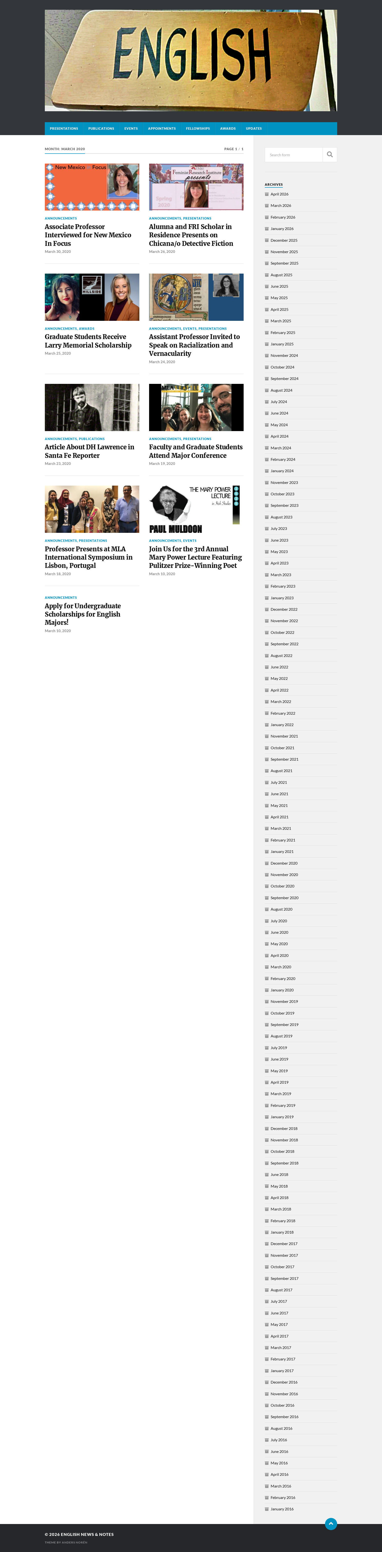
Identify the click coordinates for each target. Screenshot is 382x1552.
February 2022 (283, 713)
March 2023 (281, 574)
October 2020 (282, 886)
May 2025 (279, 297)
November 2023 (284, 482)
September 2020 (284, 897)
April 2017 (279, 1336)
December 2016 (284, 1382)
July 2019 (279, 1047)
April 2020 (279, 955)
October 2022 (282, 632)
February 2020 (283, 978)
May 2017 (279, 1324)
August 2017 (281, 1289)
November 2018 (284, 1139)
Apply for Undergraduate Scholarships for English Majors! (83, 614)
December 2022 (284, 609)
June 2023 (279, 540)
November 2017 (284, 1255)
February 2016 (283, 1497)
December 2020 (284, 863)
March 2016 (281, 1486)
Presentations (64, 128)
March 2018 (281, 1209)
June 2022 (279, 667)
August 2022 (281, 655)
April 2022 (279, 690)
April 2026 (279, 194)
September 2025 (284, 263)
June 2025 (279, 286)
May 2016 (279, 1462)
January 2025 (282, 344)
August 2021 (281, 770)
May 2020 (279, 943)
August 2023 (281, 517)
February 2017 (283, 1359)
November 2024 (284, 355)
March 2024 (281, 447)
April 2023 (279, 563)
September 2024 (284, 378)
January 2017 (282, 1370)
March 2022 (281, 701)
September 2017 (284, 1278)
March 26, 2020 (162, 251)
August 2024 (281, 390)
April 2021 (279, 816)
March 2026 (281, 205)
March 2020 (281, 966)
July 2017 (279, 1301)
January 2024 (282, 470)
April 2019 (279, 1082)
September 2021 (284, 759)
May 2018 (279, 1186)
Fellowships (198, 128)
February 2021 (283, 840)
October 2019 (282, 1013)
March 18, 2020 (58, 574)
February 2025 (283, 332)
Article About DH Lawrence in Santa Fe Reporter (89, 451)
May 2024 (279, 424)
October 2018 (282, 1151)
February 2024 (283, 459)
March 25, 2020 (58, 353)
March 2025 (281, 320)
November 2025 (284, 251)
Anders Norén (74, 1542)
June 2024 (279, 413)
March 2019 (281, 1093)
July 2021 (279, 782)
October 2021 (282, 747)
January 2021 (282, 851)
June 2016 (279, 1451)
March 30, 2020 (58, 251)
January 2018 (282, 1232)
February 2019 (283, 1105)
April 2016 (279, 1474)
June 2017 (279, 1313)
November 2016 (284, 1393)
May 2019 (279, 1070)
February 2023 (283, 586)
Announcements (61, 218)
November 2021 (284, 736)
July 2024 (279, 401)
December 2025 (284, 240)
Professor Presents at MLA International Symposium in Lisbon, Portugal (89, 557)
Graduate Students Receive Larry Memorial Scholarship (88, 341)
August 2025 (281, 274)
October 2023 (282, 493)
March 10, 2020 (162, 574)
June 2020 (279, 932)
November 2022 (284, 620)
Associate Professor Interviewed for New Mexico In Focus (88, 235)
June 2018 (279, 1174)
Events (131, 128)
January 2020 (282, 990)
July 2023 (279, 528)
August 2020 (281, 909)
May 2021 (279, 805)
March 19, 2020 (162, 463)
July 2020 (279, 920)
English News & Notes (87, 1534)
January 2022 (282, 724)
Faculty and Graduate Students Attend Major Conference (196, 451)
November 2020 (284, 874)
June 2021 (279, 793)
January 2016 (282, 1508)
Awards (228, 128)
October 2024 (282, 367)
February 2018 (283, 1220)
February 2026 (283, 217)
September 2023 (284, 505)
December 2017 (284, 1243)
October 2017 (282, 1266)
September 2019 (284, 1024)
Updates (254, 128)
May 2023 (279, 551)
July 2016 (279, 1439)
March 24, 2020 (162, 362)
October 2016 (282, 1405)
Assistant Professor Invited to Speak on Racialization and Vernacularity (194, 345)
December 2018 (284, 1128)
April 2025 (279, 309)
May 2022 (279, 678)
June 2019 (279, 1059)
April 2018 (279, 1197)
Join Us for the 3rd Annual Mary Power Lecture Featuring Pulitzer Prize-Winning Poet (195, 557)
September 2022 (284, 643)
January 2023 (282, 597)
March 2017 (281, 1347)
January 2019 (282, 1116)
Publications (101, 128)
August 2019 (281, 1036)
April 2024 (279, 436)
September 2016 (284, 1416)
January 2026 (282, 228)
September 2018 (284, 1163)
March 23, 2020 (58, 463)
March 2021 (281, 828)
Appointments (162, 128)
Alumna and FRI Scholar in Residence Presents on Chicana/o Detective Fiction (191, 235)
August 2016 (281, 1428)
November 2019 (284, 1001)
